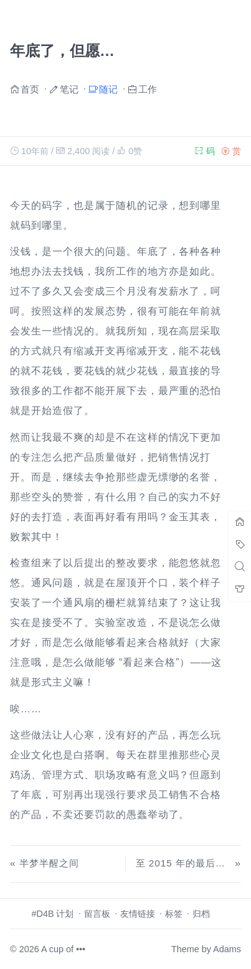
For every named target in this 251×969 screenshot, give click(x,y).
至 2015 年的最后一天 (185, 863)
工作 (147, 88)
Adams (227, 949)
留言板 (97, 914)
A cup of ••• (63, 949)
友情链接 (137, 914)
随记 (108, 88)
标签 (173, 914)
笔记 (69, 88)
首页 (30, 88)
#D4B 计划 (53, 914)
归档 (201, 914)
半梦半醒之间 (49, 863)
